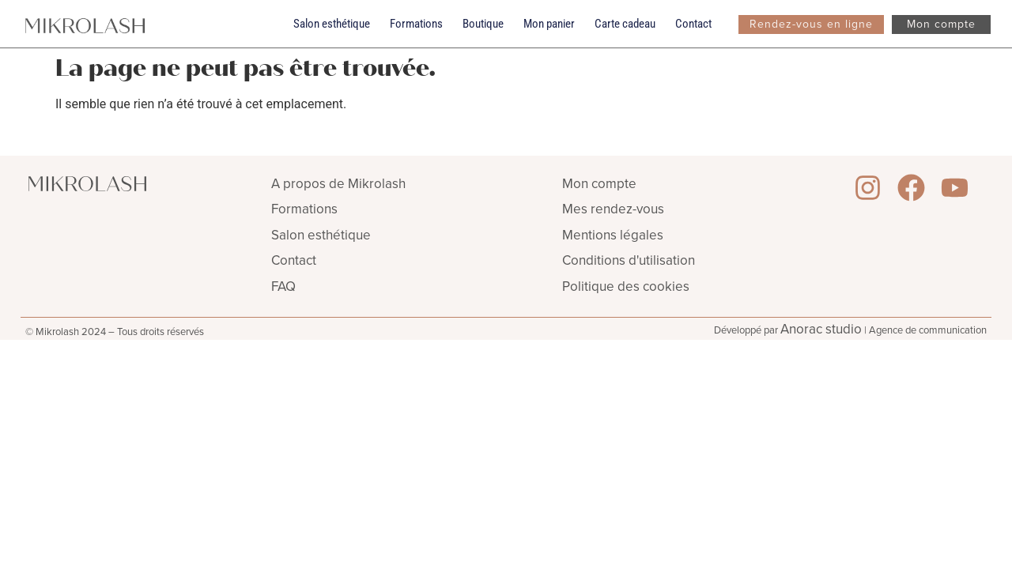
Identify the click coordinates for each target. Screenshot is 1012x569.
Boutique (483, 24)
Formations (416, 24)
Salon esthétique (331, 24)
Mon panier (549, 24)
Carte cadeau (625, 24)
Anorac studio (821, 329)
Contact (693, 24)
